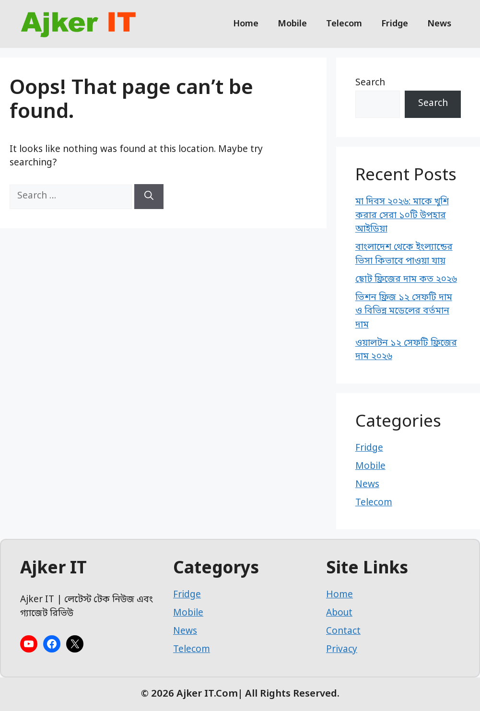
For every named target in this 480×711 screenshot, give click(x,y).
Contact (343, 632)
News (439, 24)
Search (370, 83)
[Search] (149, 196)
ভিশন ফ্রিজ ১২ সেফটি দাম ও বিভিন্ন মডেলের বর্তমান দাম (403, 311)
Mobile (292, 24)
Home (245, 24)
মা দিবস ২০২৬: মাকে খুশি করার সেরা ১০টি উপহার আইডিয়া (402, 215)
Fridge (394, 24)
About (339, 613)
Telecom (344, 24)
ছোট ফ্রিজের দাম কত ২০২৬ (406, 280)
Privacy (341, 650)
